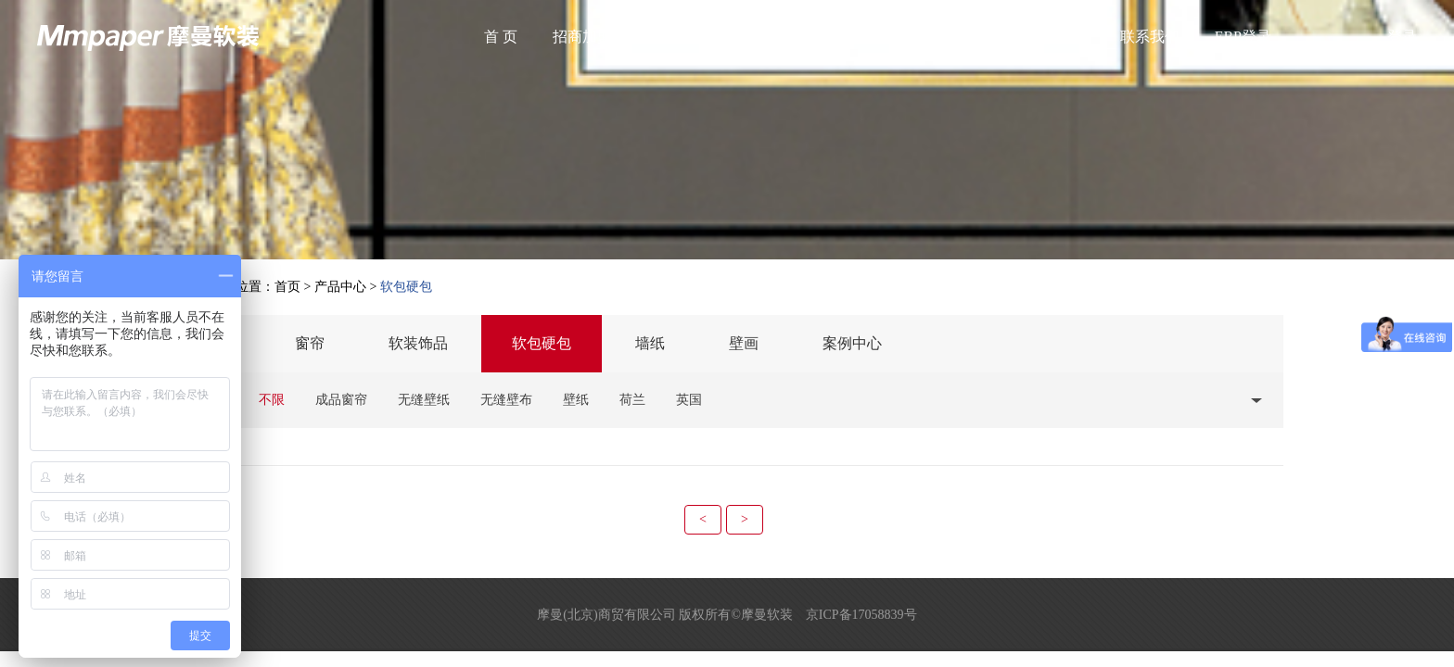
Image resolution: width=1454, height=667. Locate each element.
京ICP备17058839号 (861, 615)
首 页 (500, 36)
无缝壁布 (506, 400)
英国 (689, 400)
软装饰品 (418, 343)
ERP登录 (1243, 36)
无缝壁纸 (424, 400)
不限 (272, 400)
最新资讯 (866, 36)
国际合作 (1055, 36)
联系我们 (1150, 36)
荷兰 (632, 400)
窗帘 (310, 343)
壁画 (744, 343)
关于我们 (677, 36)
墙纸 (650, 343)
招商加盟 (582, 36)
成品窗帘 (341, 400)
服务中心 (960, 36)
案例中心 (852, 343)
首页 (287, 287)
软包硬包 (541, 343)
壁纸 (576, 400)
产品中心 (771, 36)
